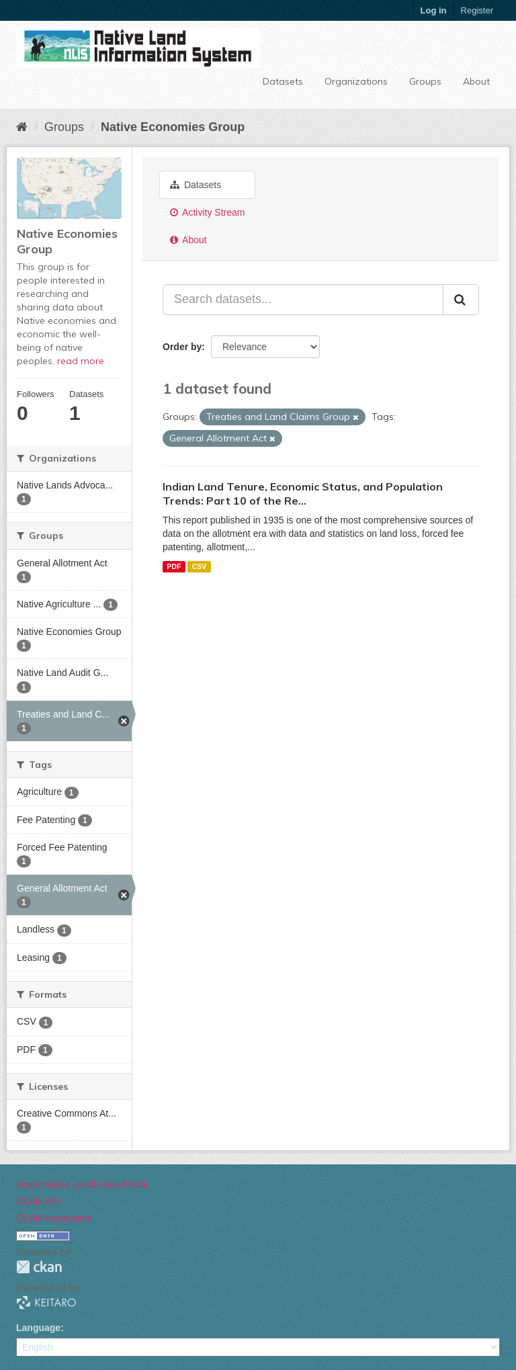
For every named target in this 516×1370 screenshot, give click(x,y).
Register (477, 10)
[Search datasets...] (303, 299)
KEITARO (46, 1302)
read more (80, 361)
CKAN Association (54, 1218)
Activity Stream (207, 212)
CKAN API (38, 1201)
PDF (174, 566)
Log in (434, 10)
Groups (425, 81)
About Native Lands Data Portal (82, 1184)
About (476, 81)
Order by (182, 346)
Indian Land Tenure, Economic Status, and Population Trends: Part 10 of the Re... (303, 493)
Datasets (283, 81)
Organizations (356, 81)
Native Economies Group (173, 127)
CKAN (39, 1267)
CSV (199, 566)
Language (38, 1327)
